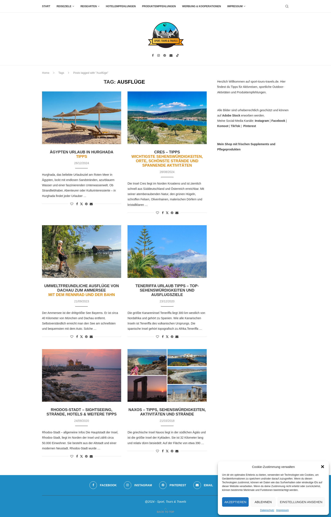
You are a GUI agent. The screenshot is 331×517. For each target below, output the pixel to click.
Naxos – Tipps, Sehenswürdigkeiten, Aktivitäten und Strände (167, 412)
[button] (322, 467)
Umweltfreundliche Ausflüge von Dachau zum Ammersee (81, 290)
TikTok (235, 126)
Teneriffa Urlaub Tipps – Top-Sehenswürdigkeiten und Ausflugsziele (167, 290)
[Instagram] (158, 55)
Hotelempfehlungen (121, 6)
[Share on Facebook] (77, 204)
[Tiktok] (177, 55)
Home (45, 72)
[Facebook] (153, 55)
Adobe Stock (231, 115)
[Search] (287, 6)
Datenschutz (267, 510)
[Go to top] (165, 511)
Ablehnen (263, 502)
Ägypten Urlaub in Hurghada (81, 154)
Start (46, 6)
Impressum (282, 510)
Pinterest (249, 126)
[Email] (171, 55)
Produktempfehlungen (159, 6)
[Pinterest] (164, 55)
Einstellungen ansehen (301, 502)
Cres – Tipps (167, 158)
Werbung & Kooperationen (201, 6)
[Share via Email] (91, 204)
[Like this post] (71, 204)
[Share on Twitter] (81, 204)
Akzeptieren (235, 502)
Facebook (278, 120)
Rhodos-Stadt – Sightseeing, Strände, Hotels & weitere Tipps (81, 412)
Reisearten (88, 6)
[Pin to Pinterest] (86, 204)
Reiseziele (64, 6)
